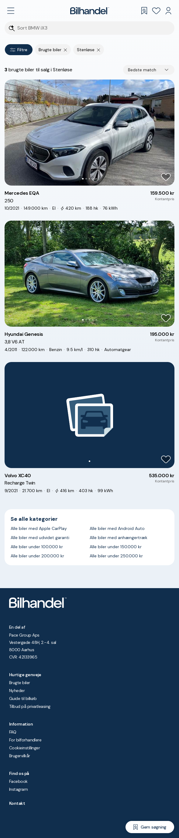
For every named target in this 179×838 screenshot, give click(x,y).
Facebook (18, 781)
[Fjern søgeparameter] (65, 49)
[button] (89, 133)
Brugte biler (19, 682)
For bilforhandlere (25, 740)
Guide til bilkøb (22, 698)
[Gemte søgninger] (144, 11)
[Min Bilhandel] (168, 11)
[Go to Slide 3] (89, 178)
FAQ (12, 732)
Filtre (18, 49)
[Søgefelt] (93, 28)
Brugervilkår (19, 755)
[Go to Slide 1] (83, 178)
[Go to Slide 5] (96, 178)
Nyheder (17, 690)
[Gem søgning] (150, 827)
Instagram (18, 789)
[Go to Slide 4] (93, 178)
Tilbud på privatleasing (29, 706)
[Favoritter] (156, 11)
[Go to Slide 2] (86, 178)
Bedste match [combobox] (142, 70)
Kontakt (17, 803)
